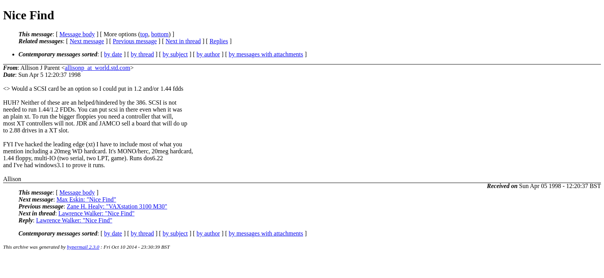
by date (113, 54)
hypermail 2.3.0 (83, 247)
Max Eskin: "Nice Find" (86, 199)
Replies (219, 41)
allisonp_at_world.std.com (97, 67)
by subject (175, 54)
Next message (87, 41)
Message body (77, 34)
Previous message (135, 41)
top (144, 34)
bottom (159, 34)
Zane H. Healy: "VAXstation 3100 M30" (117, 206)
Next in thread (183, 41)
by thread (142, 54)
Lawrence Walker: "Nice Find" (97, 213)
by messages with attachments (266, 54)
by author (208, 54)
